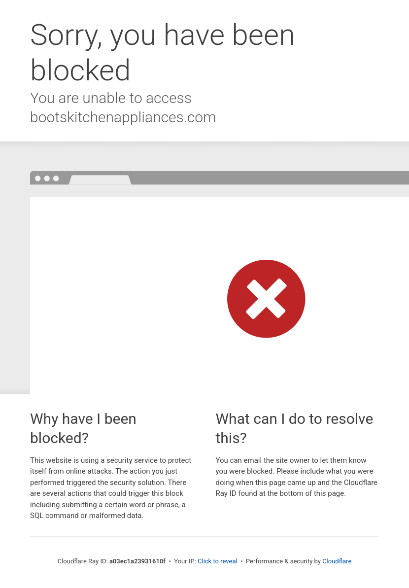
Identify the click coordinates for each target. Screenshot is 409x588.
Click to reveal (218, 561)
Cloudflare (336, 561)
